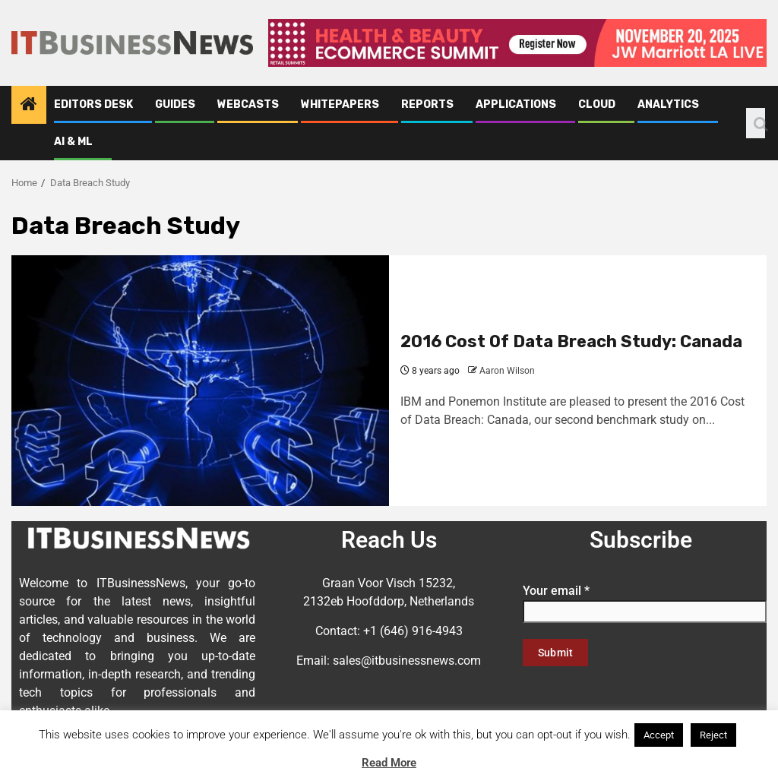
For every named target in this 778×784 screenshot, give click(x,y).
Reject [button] (713, 735)
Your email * (645, 600)
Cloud (596, 104)
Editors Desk (93, 104)
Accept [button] (659, 735)
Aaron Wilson (507, 370)
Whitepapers (340, 104)
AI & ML (73, 141)
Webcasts (248, 104)
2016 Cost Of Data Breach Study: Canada (571, 341)
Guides (175, 104)
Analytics (668, 104)
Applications (516, 104)
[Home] (29, 105)
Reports (427, 104)
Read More (389, 763)
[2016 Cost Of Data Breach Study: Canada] (200, 380)
